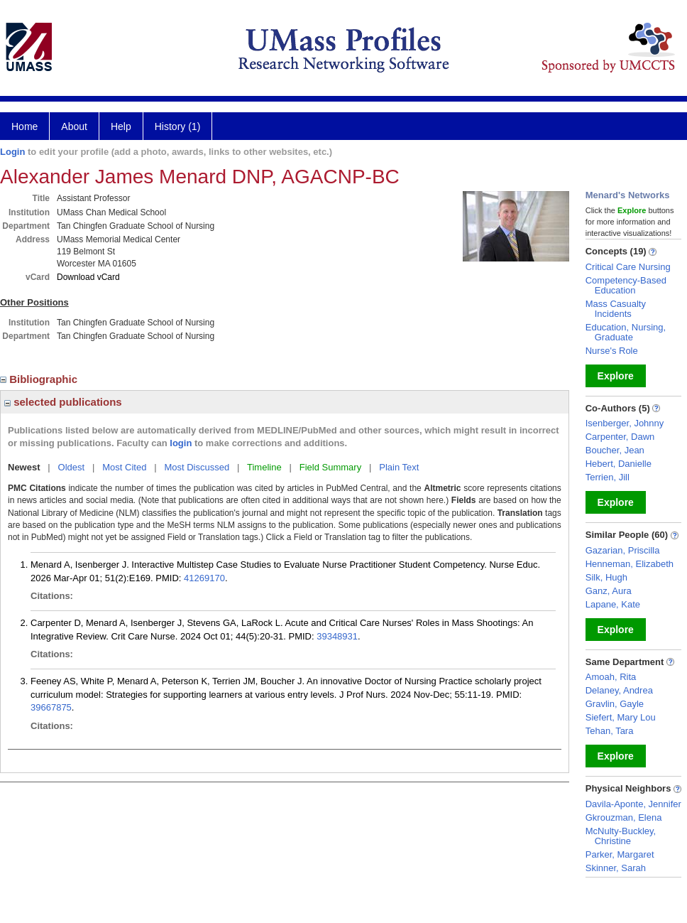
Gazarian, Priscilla (623, 550)
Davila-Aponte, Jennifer (633, 804)
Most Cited (124, 467)
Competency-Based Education (626, 285)
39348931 (337, 636)
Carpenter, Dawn (620, 436)
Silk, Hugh (606, 577)
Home (24, 126)
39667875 (51, 707)
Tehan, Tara (610, 730)
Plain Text (399, 467)
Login (12, 151)
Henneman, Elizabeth (630, 563)
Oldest (71, 467)
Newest (24, 467)
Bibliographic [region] (40, 379)
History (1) (178, 126)
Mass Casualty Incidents (616, 308)
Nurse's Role (612, 350)
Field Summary (330, 467)
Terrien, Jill (608, 477)
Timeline (264, 467)
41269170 (204, 578)
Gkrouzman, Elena (624, 817)
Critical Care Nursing (628, 266)
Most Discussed (196, 467)
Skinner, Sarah (616, 868)
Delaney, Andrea (619, 690)
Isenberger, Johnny (625, 423)
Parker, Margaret (620, 854)
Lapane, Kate (613, 604)
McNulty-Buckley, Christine (621, 836)
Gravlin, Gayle (615, 703)
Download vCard (88, 277)
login (181, 443)
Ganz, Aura (609, 590)
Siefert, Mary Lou (621, 717)
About (74, 126)
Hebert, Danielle (619, 463)
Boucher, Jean (615, 450)
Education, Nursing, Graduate (626, 332)
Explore (616, 376)
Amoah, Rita (611, 676)
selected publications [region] (63, 402)
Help (121, 126)
